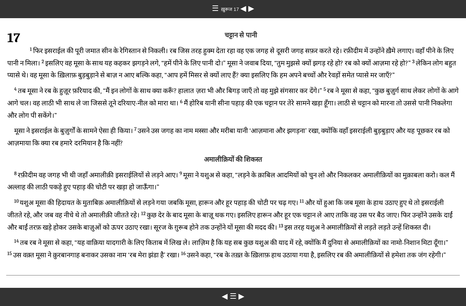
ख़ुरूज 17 (230, 9)
